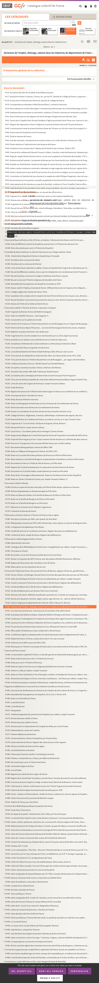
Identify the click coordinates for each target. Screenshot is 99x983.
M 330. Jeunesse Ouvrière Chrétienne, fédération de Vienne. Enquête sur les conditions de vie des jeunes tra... (47, 622)
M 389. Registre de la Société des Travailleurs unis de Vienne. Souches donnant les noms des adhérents (45, 778)
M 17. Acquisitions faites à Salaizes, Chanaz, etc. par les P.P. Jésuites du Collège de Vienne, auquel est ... (46, 96)
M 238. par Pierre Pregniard (40, 375)
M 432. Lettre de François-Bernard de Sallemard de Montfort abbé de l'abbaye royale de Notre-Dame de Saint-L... (47, 834)
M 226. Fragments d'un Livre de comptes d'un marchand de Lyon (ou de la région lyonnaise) (41, 335)
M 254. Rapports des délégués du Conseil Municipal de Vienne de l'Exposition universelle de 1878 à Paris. (46, 435)
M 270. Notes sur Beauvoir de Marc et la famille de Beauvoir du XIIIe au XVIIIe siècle (38, 495)
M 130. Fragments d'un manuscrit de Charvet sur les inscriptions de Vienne (34, 204)
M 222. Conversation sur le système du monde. (23, 319)
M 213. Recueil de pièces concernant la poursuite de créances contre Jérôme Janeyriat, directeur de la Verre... (47, 300)
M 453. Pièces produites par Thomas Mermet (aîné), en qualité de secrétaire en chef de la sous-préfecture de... (46, 917)
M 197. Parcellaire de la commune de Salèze (22, 260)
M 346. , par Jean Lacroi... (47, 654)
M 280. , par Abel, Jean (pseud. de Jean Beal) (31, 519)
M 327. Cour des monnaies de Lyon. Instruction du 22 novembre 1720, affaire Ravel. (38, 610)
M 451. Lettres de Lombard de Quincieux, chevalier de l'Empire (30, 909)
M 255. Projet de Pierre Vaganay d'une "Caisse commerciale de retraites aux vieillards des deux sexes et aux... (47, 439)
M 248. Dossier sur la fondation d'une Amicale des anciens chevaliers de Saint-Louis (38, 411)
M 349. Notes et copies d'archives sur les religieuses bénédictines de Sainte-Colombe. (39, 666)
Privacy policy (50, 978)
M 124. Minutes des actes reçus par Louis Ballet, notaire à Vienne (30, 200)
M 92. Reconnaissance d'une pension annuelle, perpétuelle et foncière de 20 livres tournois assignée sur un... (47, 180)
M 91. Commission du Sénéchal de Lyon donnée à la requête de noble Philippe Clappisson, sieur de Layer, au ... (47, 176)
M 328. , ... (47, 614)
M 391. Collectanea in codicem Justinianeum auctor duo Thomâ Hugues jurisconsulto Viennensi (43, 786)
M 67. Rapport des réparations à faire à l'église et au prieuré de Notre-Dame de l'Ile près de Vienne (43, 124)
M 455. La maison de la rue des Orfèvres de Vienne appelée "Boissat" (32, 925)
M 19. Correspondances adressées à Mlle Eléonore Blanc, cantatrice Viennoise (36, 104)
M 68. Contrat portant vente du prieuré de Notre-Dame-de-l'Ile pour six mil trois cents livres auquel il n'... (46, 128)
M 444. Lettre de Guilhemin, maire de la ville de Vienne (26, 882)
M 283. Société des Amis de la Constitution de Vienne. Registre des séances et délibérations (41, 531)
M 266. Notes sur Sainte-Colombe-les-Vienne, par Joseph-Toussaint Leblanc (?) (36, 479)
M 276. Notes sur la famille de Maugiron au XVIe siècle (26, 503)
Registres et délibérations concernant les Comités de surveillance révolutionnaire (37, 686)
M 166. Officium (11, 236)
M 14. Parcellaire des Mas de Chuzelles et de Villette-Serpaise (29, 92)
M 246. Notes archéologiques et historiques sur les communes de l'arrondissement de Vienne (41, 403)
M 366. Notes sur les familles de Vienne (20, 698)
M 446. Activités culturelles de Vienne (19, 889)
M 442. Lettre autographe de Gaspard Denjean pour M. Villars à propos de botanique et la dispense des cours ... (47, 874)
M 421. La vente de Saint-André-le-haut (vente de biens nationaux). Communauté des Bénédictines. (44, 818)
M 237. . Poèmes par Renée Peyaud (31, 371)
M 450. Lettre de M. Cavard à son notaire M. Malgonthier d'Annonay (31, 905)
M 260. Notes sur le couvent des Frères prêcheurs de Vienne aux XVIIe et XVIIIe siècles (38, 455)
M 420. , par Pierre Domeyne (35, 814)
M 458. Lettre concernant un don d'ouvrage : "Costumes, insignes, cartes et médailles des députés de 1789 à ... (47, 937)
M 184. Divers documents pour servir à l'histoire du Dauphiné (29, 248)
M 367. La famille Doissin (15, 702)
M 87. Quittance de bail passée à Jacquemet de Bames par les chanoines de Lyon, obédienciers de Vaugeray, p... (47, 160)
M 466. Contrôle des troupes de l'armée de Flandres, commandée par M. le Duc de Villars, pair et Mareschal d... (47, 957)
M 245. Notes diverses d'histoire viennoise (21, 399)
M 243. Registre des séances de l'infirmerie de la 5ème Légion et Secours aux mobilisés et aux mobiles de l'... (47, 391)
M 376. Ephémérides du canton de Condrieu (22, 730)
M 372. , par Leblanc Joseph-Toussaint (40, 714)
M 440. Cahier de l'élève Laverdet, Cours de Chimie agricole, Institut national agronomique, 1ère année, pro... (47, 866)
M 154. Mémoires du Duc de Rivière (19, 224)
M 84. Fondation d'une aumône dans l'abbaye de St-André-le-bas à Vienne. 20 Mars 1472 (40, 148)
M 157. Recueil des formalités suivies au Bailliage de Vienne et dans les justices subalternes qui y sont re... (47, 232)
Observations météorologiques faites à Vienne (23, 539)
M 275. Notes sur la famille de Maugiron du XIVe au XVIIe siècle (30, 499)
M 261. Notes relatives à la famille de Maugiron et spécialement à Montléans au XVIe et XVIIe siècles (44, 459)
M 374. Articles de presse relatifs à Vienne (21, 722)
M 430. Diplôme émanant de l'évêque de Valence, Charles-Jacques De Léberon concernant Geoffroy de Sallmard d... (47, 826)
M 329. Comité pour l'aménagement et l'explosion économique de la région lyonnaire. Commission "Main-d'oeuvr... (47, 618)
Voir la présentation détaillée (79, 79)
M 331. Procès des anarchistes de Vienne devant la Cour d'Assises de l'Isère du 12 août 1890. (41, 626)
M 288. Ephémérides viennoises (17, 543)
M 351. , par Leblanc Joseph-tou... (47, 674)
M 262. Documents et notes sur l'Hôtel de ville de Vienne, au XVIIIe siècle (33, 463)
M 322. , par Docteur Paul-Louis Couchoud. (31, 591)
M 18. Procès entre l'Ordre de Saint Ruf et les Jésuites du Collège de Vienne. (35, 100)
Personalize (80, 971)
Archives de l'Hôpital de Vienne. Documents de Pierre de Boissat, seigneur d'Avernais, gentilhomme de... (46, 571)
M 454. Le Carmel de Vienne (16, 921)
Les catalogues (16, 17)
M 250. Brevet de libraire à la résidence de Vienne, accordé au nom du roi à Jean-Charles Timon (43, 419)
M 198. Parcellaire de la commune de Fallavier (23, 264)
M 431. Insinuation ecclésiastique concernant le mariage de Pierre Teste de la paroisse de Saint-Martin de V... (47, 830)
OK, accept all (21, 971)
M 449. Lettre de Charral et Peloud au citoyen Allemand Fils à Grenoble (33, 901)
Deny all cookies (51, 971)
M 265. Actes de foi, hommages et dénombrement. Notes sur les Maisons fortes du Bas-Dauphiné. (43, 475)
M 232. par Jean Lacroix (39, 351)
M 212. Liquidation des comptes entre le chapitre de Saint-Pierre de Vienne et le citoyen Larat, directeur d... (47, 296)
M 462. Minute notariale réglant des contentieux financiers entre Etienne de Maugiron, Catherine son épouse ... (47, 945)
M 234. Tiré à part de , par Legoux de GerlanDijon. (45, 359)
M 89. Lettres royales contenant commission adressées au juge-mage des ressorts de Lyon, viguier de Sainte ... (47, 168)
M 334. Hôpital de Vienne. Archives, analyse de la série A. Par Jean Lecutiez (34, 638)
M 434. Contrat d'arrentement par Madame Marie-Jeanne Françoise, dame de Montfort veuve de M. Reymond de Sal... (47, 842)
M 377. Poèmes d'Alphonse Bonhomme (20, 734)
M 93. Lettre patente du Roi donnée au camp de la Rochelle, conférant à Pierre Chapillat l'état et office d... (47, 184)
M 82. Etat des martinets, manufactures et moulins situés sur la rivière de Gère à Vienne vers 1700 (43, 140)
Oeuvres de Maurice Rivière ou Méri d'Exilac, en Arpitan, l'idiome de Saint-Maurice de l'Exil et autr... (44, 240)
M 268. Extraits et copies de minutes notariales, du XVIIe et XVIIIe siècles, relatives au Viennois (42, 487)
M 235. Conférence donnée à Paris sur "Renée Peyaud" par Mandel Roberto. (35, 363)
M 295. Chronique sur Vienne (16, 551)
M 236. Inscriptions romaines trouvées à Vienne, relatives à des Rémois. (33, 367)
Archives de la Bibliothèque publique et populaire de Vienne (29, 806)
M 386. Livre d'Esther (13, 770)
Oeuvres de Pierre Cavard (15, 650)
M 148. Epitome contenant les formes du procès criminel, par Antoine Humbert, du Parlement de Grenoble (47, 216)
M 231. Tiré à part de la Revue (27, 347)
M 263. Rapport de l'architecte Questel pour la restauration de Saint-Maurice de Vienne (39, 467)
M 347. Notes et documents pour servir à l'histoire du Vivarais (29, 658)
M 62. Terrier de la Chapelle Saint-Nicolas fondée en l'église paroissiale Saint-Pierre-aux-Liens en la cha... (47, 120)
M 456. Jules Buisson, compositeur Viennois (22, 929)
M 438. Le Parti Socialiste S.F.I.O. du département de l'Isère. (29, 858)
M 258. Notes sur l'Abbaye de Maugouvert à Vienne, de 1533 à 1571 (31, 451)
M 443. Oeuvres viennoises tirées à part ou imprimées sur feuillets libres (33, 878)
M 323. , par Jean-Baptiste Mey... (47, 595)
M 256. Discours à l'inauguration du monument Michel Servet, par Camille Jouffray (38, 443)
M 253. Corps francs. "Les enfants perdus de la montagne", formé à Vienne (34, 431)
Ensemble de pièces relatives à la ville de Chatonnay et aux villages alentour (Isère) (38, 252)
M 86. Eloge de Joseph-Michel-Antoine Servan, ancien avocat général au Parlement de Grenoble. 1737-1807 (47, 156)
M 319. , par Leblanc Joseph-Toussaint (43, 579)
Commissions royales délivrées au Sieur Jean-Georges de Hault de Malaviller (35, 961)
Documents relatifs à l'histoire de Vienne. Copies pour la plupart (30, 308)
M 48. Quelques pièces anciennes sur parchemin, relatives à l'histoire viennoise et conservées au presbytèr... (47, 112)
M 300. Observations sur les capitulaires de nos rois (25, 567)
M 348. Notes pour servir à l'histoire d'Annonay (23, 662)
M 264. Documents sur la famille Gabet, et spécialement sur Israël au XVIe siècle (36, 471)
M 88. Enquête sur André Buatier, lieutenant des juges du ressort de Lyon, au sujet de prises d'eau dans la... (47, 164)
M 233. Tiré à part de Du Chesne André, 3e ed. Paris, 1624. (43, 355)
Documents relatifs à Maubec (16, 483)
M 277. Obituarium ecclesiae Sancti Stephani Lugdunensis (28, 507)
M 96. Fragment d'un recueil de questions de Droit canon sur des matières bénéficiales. (39, 196)
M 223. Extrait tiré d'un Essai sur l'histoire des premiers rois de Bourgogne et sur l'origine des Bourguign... (47, 323)
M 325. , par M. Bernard (37, 603)
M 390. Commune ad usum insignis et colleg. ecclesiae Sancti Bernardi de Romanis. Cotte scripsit (43, 782)
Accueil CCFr (7, 42)
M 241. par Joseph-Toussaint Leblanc (35, 383)
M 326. (47, 606)
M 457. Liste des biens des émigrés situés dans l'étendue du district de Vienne (35, 933)
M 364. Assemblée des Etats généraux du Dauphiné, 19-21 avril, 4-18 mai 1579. (36, 694)
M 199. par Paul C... (47, 268)
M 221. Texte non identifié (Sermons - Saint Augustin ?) (26, 316)
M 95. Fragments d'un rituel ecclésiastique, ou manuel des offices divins (33, 192)
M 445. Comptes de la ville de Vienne (19, 886)
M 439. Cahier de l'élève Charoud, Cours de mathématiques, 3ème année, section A (38, 862)
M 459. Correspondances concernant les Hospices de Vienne (28, 941)
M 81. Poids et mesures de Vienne (18, 136)
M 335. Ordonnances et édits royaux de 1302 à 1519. (25, 642)
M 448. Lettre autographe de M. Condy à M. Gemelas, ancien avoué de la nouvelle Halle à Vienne (43, 897)
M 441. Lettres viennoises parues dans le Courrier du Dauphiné (29, 870)
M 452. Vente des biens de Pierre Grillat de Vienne (24, 913)
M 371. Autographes (13, 710)
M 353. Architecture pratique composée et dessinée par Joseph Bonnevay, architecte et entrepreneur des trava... (47, 682)
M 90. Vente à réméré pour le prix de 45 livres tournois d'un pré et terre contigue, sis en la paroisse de (45, 172)
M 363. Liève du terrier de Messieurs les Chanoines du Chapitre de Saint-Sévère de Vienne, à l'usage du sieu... (47, 690)
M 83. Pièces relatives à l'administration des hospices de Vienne (30, 144)
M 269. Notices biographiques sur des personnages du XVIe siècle (30, 491)
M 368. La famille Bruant (14, 706)
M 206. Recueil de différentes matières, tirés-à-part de (47, 272)
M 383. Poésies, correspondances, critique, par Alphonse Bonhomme (32, 758)
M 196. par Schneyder (32, 256)
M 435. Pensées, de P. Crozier (16, 846)
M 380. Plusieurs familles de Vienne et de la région (25, 746)
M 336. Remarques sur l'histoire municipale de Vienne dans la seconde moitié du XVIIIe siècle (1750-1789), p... (47, 646)
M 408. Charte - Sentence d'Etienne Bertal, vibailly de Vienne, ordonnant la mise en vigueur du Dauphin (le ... (47, 794)
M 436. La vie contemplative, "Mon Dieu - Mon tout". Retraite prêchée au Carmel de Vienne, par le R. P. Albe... (47, 850)
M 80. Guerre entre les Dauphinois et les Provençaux (25, 132)
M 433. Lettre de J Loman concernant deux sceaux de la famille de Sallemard (35, 838)
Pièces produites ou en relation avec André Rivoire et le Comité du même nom (36, 339)
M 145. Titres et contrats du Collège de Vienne (23, 212)
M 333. (46, 634)
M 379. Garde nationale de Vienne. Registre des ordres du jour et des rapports (35, 742)
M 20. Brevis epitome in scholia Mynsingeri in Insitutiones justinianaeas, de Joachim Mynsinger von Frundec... (47, 108)
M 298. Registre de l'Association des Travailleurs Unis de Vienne (30, 563)
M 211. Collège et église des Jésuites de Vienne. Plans (26, 292)
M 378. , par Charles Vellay (31, 738)
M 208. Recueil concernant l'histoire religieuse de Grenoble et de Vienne (33, 280)
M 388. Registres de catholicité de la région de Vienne (26, 774)
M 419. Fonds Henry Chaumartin (18, 810)
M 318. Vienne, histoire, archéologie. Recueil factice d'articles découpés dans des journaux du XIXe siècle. (47, 575)
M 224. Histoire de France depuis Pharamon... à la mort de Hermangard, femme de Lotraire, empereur (45, 327)
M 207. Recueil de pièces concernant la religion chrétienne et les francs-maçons (36, 276)
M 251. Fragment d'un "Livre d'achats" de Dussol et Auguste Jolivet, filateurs (35, 423)
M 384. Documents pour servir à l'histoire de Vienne (25, 762)
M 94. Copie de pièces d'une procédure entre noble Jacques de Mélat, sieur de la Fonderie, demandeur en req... (47, 188)
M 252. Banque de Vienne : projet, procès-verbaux (24, 427)
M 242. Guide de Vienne (14, 387)
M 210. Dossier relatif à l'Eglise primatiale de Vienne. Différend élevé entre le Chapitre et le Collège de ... (46, 288)
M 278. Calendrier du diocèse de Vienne (20, 511)
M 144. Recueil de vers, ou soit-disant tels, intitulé (47, 208)
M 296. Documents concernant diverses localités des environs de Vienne (33, 555)
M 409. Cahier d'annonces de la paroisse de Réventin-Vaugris (29, 798)
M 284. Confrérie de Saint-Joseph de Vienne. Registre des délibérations (33, 535)
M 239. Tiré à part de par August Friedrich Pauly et (47, 379)
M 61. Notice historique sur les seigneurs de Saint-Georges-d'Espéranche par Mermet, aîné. (41, 116)
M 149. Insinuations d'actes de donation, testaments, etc (27, 220)
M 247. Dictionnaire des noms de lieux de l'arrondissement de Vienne (32, 407)
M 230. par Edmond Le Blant (40, 343)
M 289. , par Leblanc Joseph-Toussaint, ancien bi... (47, 547)
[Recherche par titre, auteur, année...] (46, 22)
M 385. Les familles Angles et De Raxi (19, 766)
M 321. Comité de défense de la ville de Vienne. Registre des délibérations (34, 587)
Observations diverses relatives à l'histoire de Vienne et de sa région (32, 515)
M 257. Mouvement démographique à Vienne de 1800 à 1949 (28, 447)
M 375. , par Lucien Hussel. (36, 726)
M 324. (45, 599)
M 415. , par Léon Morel (21, 802)
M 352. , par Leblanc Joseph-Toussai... (47, 678)
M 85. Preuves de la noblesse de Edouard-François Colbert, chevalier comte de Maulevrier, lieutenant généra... (47, 152)
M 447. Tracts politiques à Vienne (18, 893)
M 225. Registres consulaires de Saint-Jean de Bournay (27, 331)
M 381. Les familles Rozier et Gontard (19, 750)
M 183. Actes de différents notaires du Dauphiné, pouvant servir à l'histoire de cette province (41, 244)
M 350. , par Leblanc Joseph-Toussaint (26, 670)
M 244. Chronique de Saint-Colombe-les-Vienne (24, 395)
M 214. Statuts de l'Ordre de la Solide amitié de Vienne (26, 304)
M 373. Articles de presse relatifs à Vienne (21, 718)
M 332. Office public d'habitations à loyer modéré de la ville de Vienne (32, 630)
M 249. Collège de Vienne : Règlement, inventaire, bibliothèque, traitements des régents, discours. (44, 415)
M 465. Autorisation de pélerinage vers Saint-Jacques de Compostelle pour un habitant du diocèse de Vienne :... (47, 953)
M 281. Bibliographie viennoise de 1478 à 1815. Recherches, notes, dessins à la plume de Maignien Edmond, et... (47, 523)
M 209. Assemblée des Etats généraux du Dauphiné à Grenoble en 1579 (32, 284)
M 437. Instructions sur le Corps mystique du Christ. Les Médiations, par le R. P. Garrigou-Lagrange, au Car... (47, 854)
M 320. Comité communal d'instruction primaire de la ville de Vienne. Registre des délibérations (43, 583)
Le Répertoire (62, 17)
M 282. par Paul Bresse (24, 527)
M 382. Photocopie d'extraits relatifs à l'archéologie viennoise (29, 754)
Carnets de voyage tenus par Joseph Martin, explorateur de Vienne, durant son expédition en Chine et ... (46, 949)
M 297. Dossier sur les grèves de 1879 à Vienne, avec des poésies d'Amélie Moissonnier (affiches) (42, 559)
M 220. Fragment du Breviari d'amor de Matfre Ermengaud (28, 312)
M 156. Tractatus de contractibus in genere (22, 228)
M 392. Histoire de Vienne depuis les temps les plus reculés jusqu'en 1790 (33, 790)
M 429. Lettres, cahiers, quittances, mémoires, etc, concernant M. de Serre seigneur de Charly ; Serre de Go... (46, 822)
